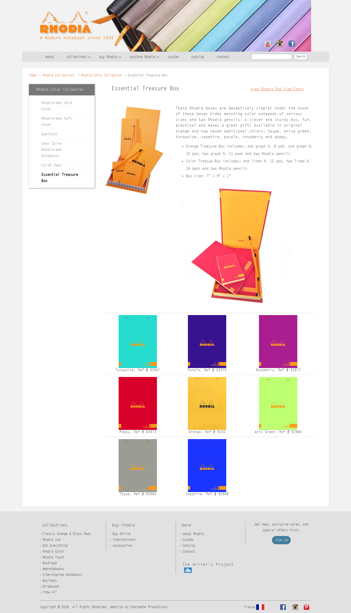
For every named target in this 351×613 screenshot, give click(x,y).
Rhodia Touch (53, 557)
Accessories (122, 546)
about (49, 57)
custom (173, 57)
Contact (188, 551)
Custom (187, 540)
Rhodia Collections (58, 75)
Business (49, 581)
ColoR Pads (51, 165)
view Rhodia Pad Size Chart (277, 89)
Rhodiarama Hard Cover (56, 106)
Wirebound (50, 586)
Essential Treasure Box (59, 178)
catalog (197, 57)
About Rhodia (193, 534)
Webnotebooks (53, 569)
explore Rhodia (142, 57)
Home (32, 75)
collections (76, 57)
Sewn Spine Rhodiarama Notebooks (51, 150)
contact (223, 57)
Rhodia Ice (51, 540)
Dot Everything (54, 546)
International (124, 540)
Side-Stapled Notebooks (62, 575)
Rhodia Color (53, 551)
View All (49, 592)
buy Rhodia (108, 57)
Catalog (188, 546)
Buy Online (121, 534)
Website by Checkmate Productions (138, 607)
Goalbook (49, 134)
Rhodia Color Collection (101, 75)
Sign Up (281, 540)
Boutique (49, 563)
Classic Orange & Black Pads (66, 534)
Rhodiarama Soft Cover (56, 122)
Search (300, 56)
